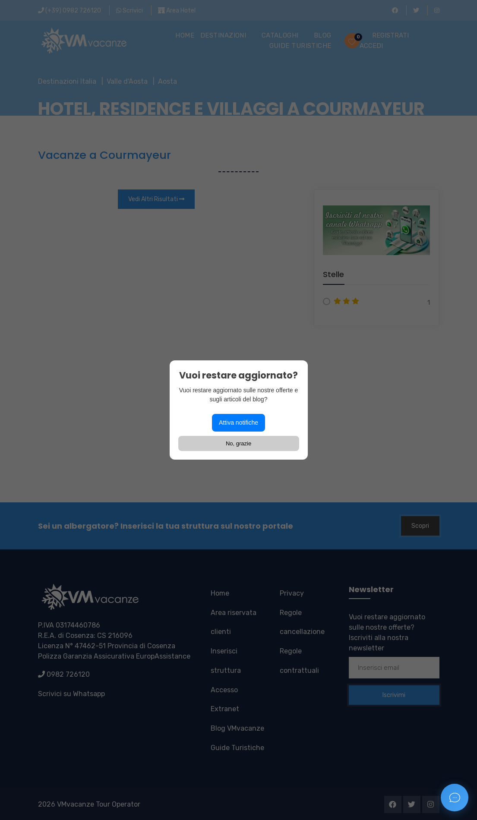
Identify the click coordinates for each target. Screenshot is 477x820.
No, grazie (238, 443)
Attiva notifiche (238, 422)
